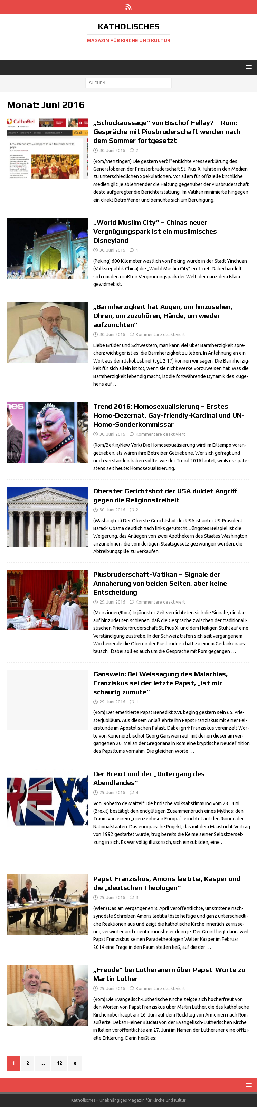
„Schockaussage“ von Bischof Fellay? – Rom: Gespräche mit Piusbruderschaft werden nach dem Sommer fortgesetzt (166, 131)
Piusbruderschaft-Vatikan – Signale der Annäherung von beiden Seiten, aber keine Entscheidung (160, 583)
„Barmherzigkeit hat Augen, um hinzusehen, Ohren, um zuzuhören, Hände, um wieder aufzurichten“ (162, 315)
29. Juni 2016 (112, 601)
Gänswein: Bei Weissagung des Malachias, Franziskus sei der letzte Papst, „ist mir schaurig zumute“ (160, 683)
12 (59, 1063)
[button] (247, 66)
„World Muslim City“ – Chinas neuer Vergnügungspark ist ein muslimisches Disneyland (155, 231)
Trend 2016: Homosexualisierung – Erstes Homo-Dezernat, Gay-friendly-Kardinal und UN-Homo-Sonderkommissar (169, 415)
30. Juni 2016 (112, 150)
